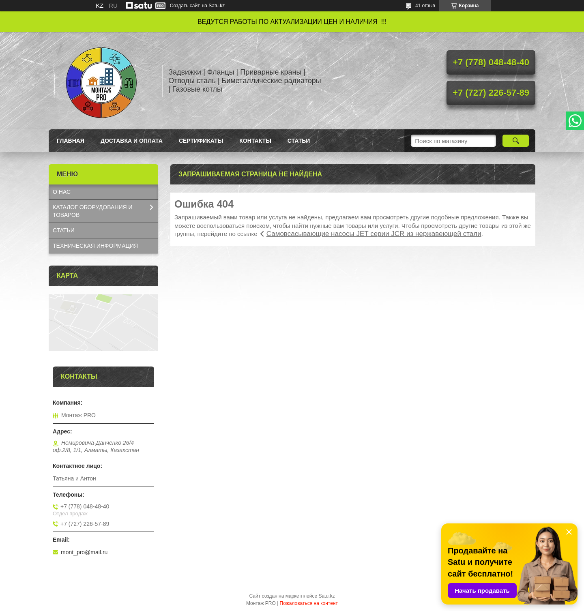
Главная (70, 140)
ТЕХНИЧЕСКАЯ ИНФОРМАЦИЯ (95, 245)
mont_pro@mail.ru (84, 552)
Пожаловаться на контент (309, 603)
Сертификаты (201, 140)
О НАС (62, 192)
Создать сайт (185, 6)
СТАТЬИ (64, 230)
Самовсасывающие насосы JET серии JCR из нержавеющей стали (373, 234)
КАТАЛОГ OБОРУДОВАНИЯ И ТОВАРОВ (93, 211)
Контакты (255, 140)
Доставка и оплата (132, 140)
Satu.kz (326, 596)
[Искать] (515, 141)
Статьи (299, 140)
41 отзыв (425, 6)
